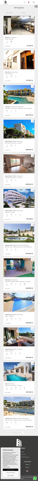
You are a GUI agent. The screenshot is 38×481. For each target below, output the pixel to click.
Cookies (26, 477)
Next (33, 25)
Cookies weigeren (10, 475)
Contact (27, 467)
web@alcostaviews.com (21, 454)
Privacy (23, 477)
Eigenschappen (27, 461)
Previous (5, 25)
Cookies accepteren (10, 469)
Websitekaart (31, 477)
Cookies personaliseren (10, 472)
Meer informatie (6, 467)
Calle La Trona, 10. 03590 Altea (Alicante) (20, 457)
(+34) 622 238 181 (20, 452)
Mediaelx (22, 478)
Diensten (27, 464)
